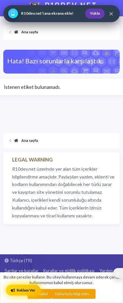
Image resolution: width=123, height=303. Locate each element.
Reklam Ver (23, 290)
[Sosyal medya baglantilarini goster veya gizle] (118, 273)
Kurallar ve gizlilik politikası (68, 270)
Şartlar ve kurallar (22, 270)
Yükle (95, 13)
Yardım (106, 270)
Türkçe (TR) (18, 260)
